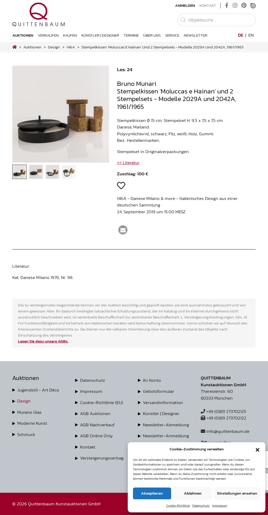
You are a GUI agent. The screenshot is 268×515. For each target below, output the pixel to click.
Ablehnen (193, 493)
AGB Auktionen (95, 413)
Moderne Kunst (32, 423)
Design (24, 401)
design (54, 47)
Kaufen (70, 35)
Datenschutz (201, 505)
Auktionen (22, 35)
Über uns (152, 35)
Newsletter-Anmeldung (166, 435)
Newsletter (195, 35)
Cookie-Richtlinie (178, 505)
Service (172, 35)
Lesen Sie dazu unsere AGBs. (43, 341)
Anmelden (185, 5)
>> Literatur (128, 162)
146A (70, 47)
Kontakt (207, 5)
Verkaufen (48, 35)
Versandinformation (163, 402)
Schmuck (26, 434)
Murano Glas (29, 412)
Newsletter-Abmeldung (166, 424)
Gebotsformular (158, 391)
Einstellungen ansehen (237, 493)
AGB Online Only (96, 435)
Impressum (219, 505)
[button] (257, 449)
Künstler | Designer (100, 35)
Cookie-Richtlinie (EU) (101, 402)
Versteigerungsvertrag (102, 458)
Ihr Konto (152, 380)
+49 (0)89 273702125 (223, 411)
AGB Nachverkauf (97, 424)
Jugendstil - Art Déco (38, 390)
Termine (131, 35)
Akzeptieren (152, 493)
